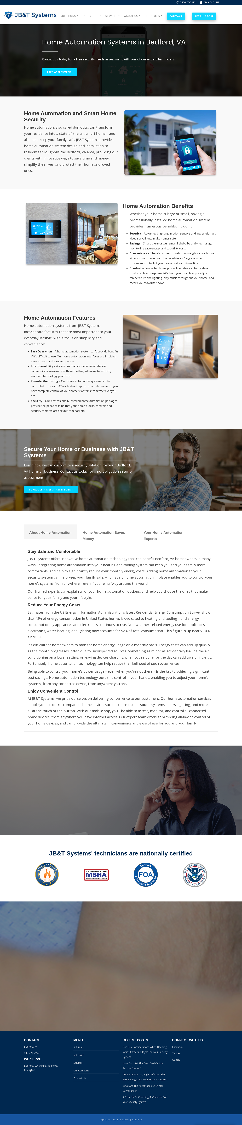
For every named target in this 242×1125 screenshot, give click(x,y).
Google (176, 1059)
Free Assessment (59, 72)
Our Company (81, 1070)
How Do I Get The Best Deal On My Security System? (143, 1066)
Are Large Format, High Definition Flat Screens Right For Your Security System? (145, 1077)
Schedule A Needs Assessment (51, 489)
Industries (78, 1055)
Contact (176, 16)
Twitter (176, 1053)
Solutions (78, 1047)
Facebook (177, 1047)
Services (78, 1062)
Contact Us (79, 1078)
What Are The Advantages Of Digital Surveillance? (143, 1088)
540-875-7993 (186, 2)
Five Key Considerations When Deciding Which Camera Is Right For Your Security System (145, 1052)
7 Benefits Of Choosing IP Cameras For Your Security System (145, 1099)
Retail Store (204, 16)
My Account (209, 2)
